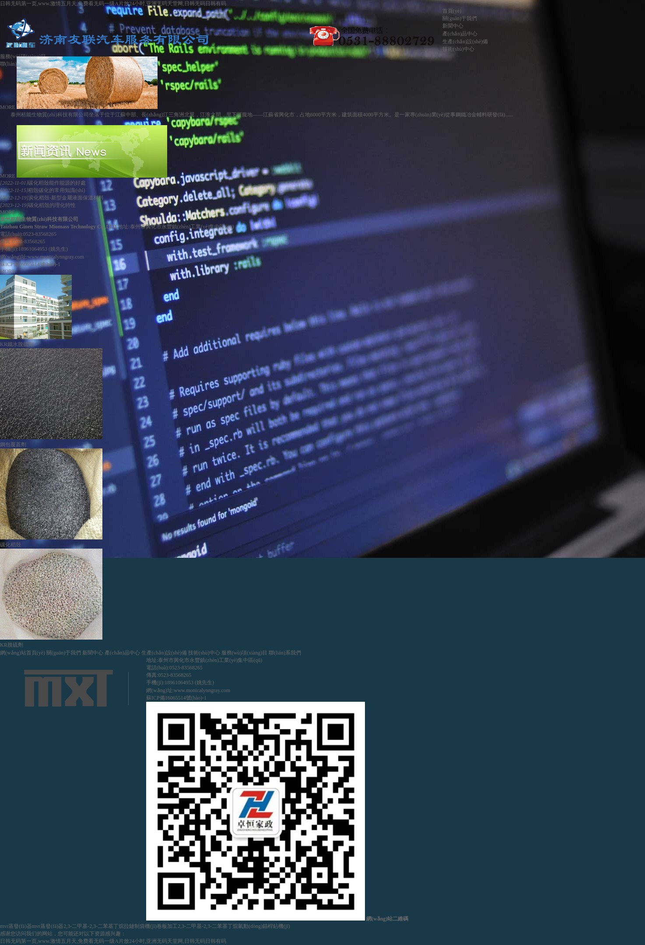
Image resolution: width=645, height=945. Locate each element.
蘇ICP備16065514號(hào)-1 (30, 264)
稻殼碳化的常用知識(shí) (42, 190)
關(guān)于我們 (459, 18)
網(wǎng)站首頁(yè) (22, 653)
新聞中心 (452, 26)
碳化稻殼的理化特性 (38, 205)
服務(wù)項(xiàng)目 (244, 653)
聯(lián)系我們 (285, 653)
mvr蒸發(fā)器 (16, 926)
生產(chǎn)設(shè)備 (465, 41)
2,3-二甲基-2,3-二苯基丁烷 (93, 926)
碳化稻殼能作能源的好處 (43, 183)
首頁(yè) (451, 11)
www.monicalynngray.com (56, 257)
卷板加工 (167, 926)
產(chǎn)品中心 (459, 34)
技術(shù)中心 (458, 49)
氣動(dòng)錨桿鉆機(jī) (264, 926)
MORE (7, 107)
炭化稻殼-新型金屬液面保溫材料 (52, 198)
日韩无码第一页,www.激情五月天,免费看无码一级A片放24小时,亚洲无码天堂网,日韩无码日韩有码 (113, 3)
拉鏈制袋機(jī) (140, 926)
